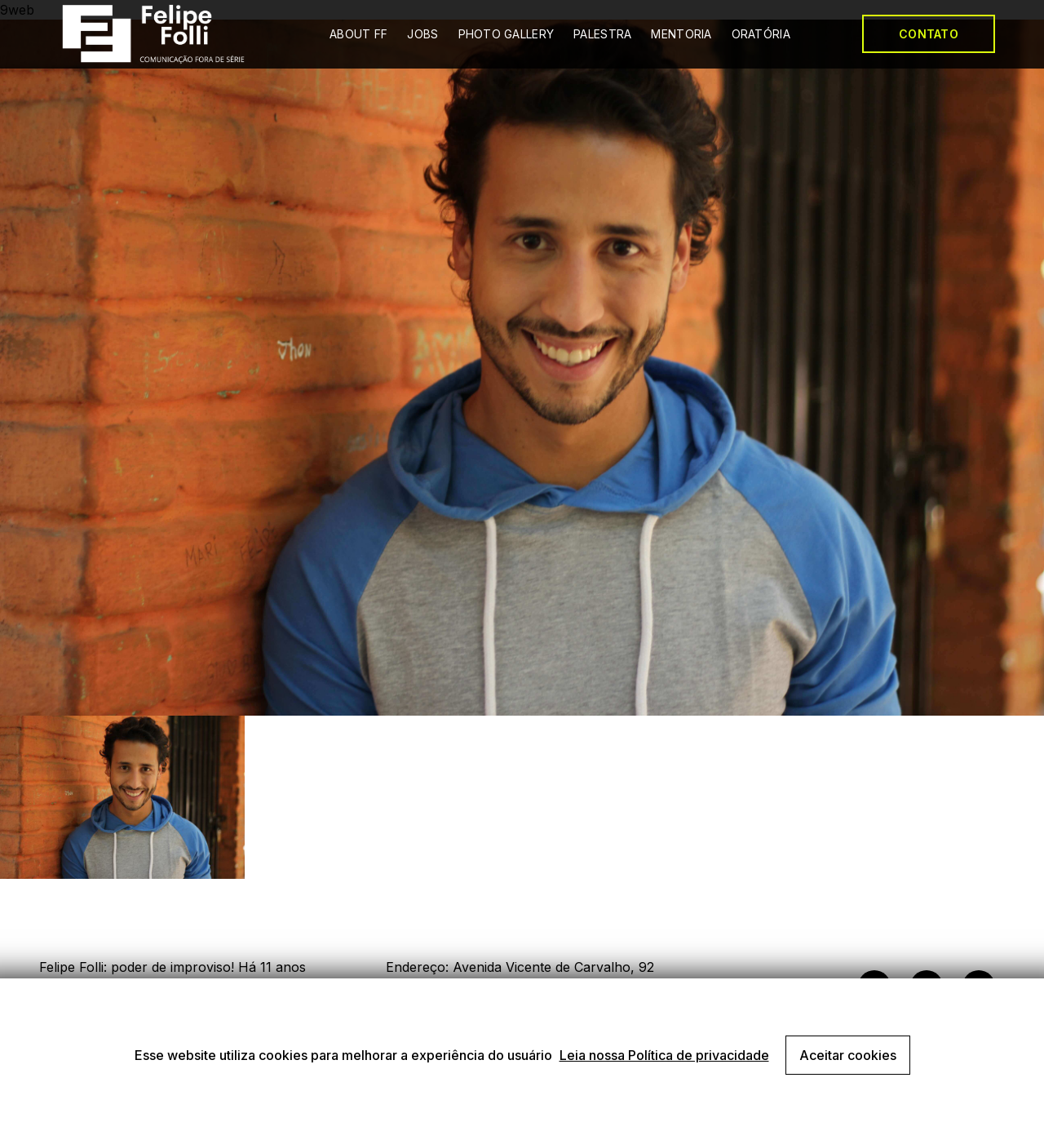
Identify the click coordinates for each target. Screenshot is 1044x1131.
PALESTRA (602, 34)
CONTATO (928, 34)
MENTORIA (681, 34)
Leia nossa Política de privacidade (664, 1055)
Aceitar (847, 1055)
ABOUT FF (358, 34)
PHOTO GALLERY (506, 34)
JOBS (422, 34)
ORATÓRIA (761, 34)
